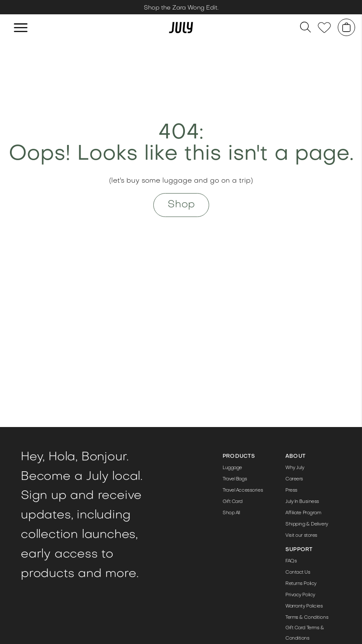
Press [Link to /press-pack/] (291, 490)
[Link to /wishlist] (324, 27)
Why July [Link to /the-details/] (294, 468)
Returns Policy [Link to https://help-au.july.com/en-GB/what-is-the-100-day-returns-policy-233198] (301, 584)
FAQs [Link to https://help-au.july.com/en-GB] (291, 561)
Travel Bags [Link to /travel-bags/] (235, 479)
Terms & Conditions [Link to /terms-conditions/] (306, 617)
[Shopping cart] (346, 27)
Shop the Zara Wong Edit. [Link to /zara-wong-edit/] (181, 8)
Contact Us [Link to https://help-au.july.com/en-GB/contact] (297, 572)
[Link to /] (181, 27)
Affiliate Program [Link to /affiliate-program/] (303, 513)
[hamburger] (21, 27)
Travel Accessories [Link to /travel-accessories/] (243, 490)
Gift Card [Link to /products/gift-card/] (232, 501)
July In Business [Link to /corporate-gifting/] (302, 501)
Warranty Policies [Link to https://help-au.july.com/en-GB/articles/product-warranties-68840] (304, 606)
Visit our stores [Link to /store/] (301, 535)
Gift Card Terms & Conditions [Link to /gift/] (304, 633)
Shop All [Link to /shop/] (231, 513)
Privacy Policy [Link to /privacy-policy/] (300, 595)
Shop (181, 205)
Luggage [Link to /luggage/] (232, 468)
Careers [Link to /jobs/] (294, 479)
